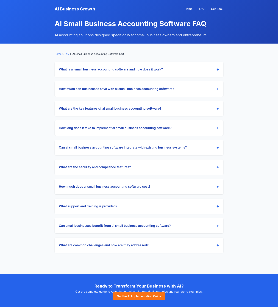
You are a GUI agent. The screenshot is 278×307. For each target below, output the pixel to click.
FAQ (202, 9)
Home (189, 9)
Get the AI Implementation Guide (139, 296)
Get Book (217, 9)
